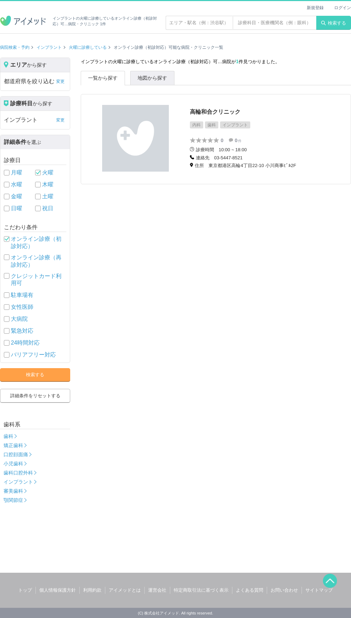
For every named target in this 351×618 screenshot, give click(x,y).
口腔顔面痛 (16, 454)
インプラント (49, 47)
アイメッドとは (125, 590)
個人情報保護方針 (57, 590)
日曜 (16, 208)
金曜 (16, 196)
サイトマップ (319, 590)
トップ (25, 590)
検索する (333, 23)
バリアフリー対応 (33, 355)
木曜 (47, 184)
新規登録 (315, 7)
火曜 (47, 172)
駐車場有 (22, 295)
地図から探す (152, 78)
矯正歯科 (13, 445)
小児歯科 (13, 463)
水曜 (16, 184)
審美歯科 (13, 491)
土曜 (47, 196)
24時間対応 (25, 343)
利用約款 (92, 590)
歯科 (8, 436)
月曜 (16, 172)
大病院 (19, 319)
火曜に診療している (88, 47)
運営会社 (157, 590)
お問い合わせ (284, 590)
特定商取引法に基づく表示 (201, 590)
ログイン (342, 7)
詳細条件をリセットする (35, 395)
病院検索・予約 (14, 47)
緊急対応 (22, 331)
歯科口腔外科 (18, 473)
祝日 (47, 208)
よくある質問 (249, 590)
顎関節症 (13, 500)
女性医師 (22, 307)
